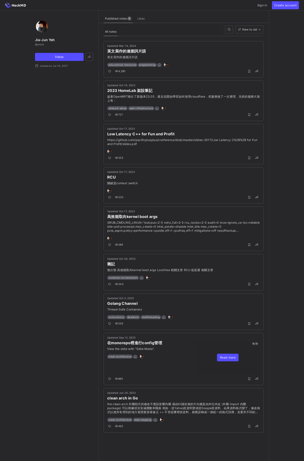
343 (119, 284)
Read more (228, 357)
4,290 (120, 71)
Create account (285, 5)
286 (119, 244)
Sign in (262, 5)
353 (119, 157)
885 (119, 378)
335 (119, 197)
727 (119, 114)
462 (119, 426)
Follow (59, 57)
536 (119, 323)
